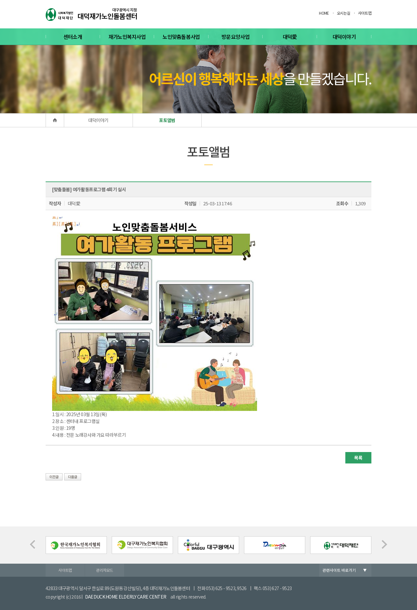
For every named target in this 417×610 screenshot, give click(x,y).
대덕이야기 (344, 36)
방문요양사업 (236, 36)
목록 (358, 457)
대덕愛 (290, 36)
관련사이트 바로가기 (339, 570)
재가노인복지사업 (127, 36)
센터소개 (73, 36)
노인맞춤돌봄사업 (181, 36)
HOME (324, 13)
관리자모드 (104, 570)
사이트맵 (364, 13)
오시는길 (343, 13)
